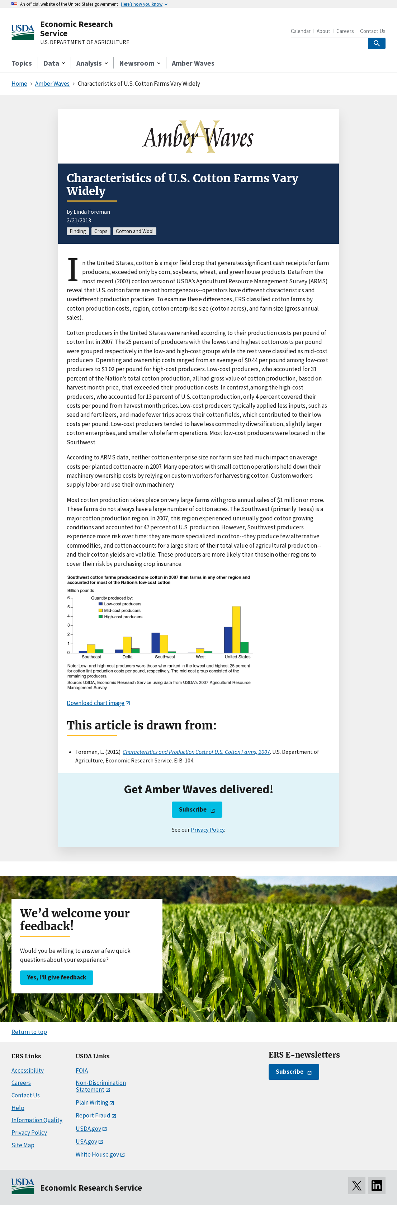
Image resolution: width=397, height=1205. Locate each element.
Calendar (301, 31)
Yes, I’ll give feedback (56, 977)
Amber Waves (193, 62)
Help (17, 1108)
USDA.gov (88, 1129)
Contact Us (373, 31)
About (323, 31)
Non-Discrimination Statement (101, 1086)
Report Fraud (93, 1115)
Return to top (29, 1032)
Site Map (22, 1145)
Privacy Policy (207, 829)
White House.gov (97, 1154)
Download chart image (95, 703)
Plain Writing (92, 1102)
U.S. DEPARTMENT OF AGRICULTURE (84, 42)
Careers (345, 31)
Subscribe (193, 809)
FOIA (82, 1070)
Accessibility (27, 1070)
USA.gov (86, 1141)
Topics (21, 62)
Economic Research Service (76, 28)
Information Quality (36, 1120)
